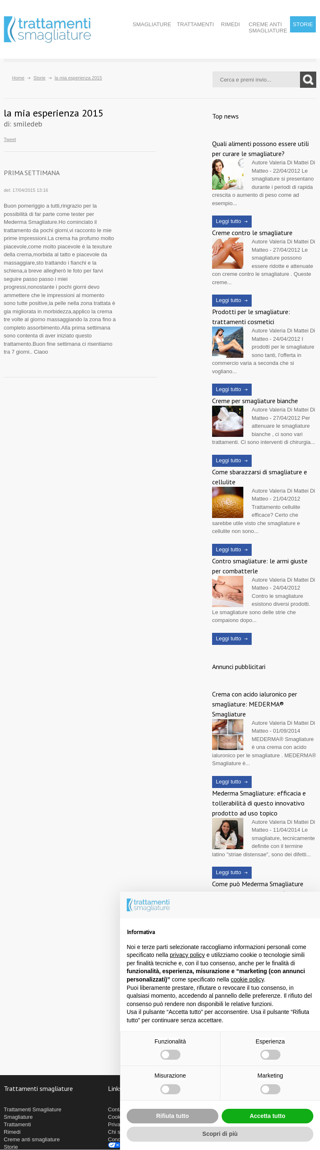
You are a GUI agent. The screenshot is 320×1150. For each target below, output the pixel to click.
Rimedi (230, 24)
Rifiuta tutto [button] (172, 1116)
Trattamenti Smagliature (32, 1109)
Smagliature (151, 24)
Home (18, 77)
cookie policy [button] (247, 979)
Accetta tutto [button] (267, 1116)
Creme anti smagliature (268, 27)
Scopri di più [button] (220, 1133)
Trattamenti (195, 24)
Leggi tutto (228, 221)
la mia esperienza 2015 (78, 77)
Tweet (10, 139)
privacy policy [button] (187, 955)
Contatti (117, 1109)
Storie (303, 24)
